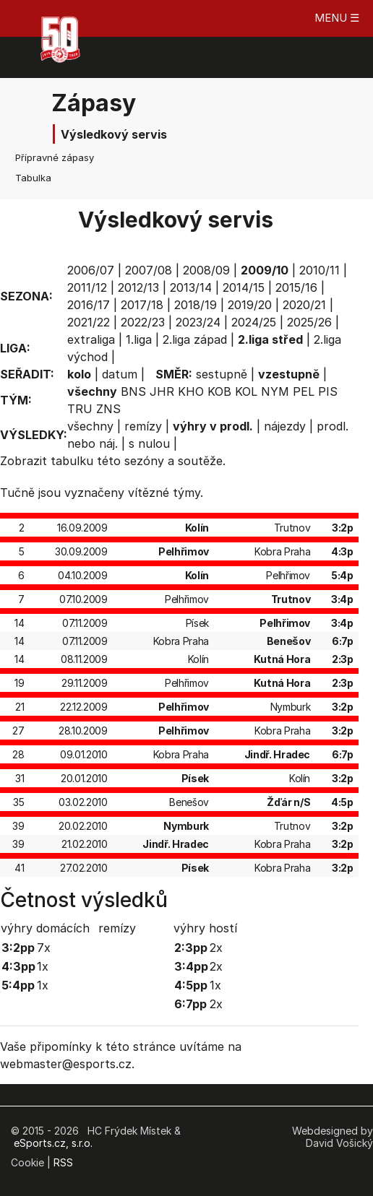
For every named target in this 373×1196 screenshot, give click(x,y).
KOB (219, 391)
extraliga (91, 339)
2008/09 (206, 270)
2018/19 (195, 305)
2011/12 (87, 287)
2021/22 (88, 322)
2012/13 (138, 287)
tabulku (72, 461)
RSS (63, 1162)
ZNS (108, 409)
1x (42, 966)
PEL (303, 391)
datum (119, 374)
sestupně (221, 374)
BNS (133, 391)
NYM (275, 391)
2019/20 (250, 305)
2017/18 (142, 305)
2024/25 (253, 322)
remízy (143, 426)
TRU (80, 409)
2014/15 (244, 287)
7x (44, 947)
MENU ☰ (336, 18)
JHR (162, 391)
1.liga (139, 339)
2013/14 (191, 287)
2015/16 (296, 287)
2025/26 (309, 322)
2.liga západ (195, 339)
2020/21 (304, 305)
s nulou (149, 443)
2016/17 (88, 305)
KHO (191, 391)
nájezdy (285, 426)
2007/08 (148, 270)
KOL (246, 391)
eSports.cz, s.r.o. (53, 1143)
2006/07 (90, 270)
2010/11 (319, 270)
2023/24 (198, 322)
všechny (90, 426)
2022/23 (143, 322)
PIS (328, 391)
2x (216, 947)
